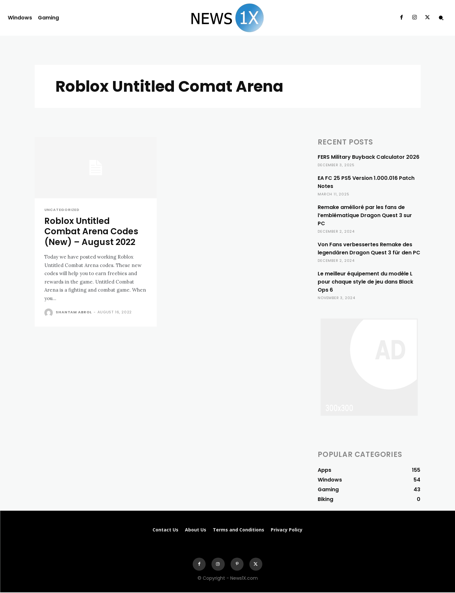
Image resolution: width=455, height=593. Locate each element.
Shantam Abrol (74, 312)
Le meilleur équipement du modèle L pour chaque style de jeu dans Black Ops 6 (365, 282)
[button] (441, 18)
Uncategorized (61, 210)
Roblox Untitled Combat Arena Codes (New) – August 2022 (93, 232)
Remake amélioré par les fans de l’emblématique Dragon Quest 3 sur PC (365, 215)
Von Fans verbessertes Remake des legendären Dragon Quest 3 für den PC (369, 248)
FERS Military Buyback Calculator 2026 (368, 157)
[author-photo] (49, 313)
